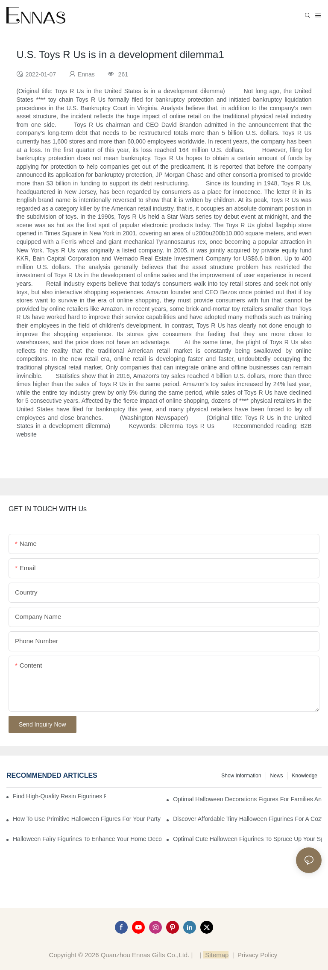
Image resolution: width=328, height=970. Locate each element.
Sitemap (215, 954)
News (276, 776)
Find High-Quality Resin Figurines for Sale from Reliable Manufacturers (59, 796)
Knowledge (304, 776)
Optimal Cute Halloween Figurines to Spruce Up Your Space (247, 838)
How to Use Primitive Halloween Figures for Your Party (87, 818)
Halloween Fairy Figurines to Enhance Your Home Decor (87, 838)
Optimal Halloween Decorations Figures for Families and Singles (247, 799)
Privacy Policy (257, 954)
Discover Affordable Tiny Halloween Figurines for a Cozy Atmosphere (247, 818)
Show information (241, 776)
